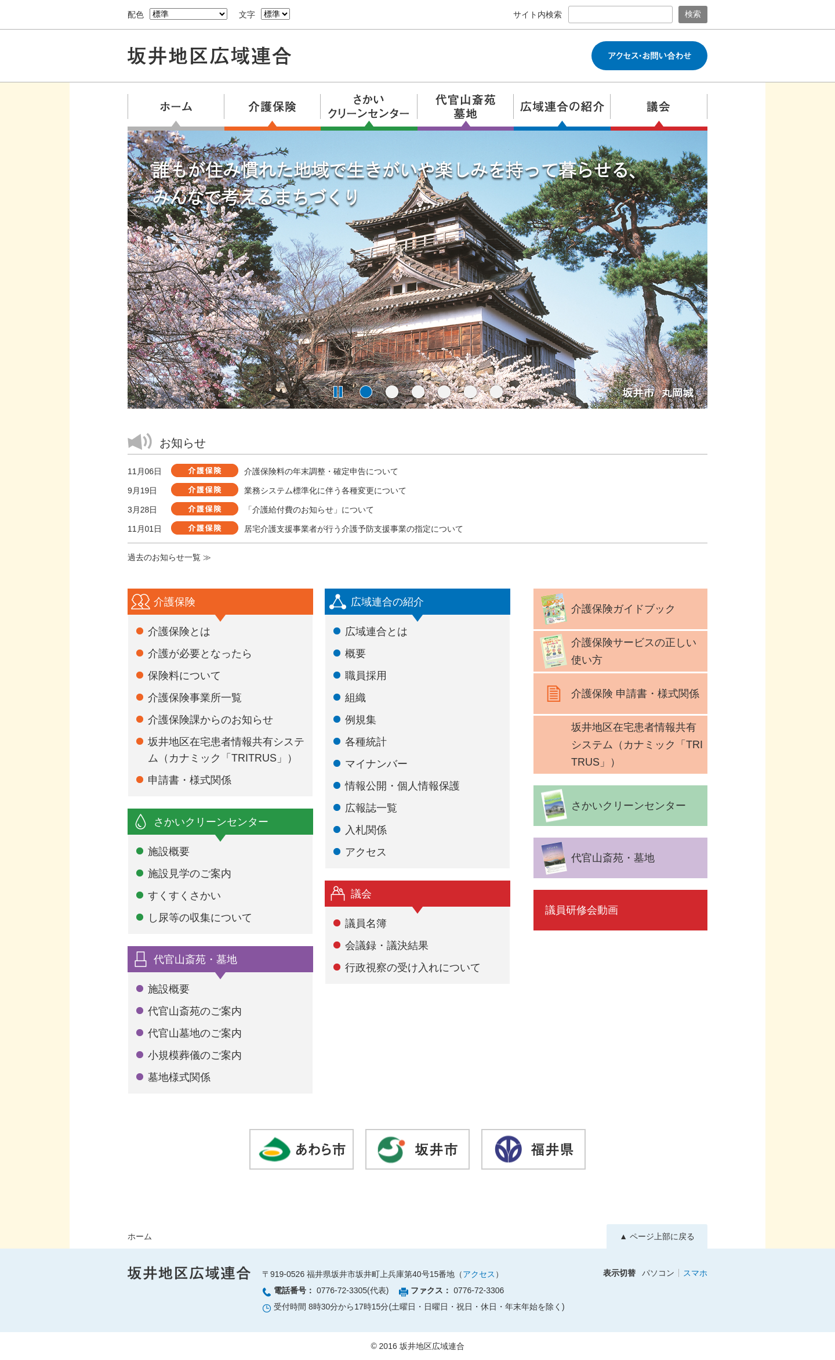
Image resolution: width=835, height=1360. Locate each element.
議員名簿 (366, 923)
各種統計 (366, 742)
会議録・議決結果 (387, 945)
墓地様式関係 (179, 1077)
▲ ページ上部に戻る (657, 1236)
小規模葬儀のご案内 (195, 1055)
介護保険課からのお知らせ (210, 720)
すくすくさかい (184, 895)
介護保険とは (179, 631)
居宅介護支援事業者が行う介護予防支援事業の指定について (353, 528)
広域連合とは (376, 631)
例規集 (360, 720)
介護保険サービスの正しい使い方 (616, 651)
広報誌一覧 (371, 808)
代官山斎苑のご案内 (195, 1011)
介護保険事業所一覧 (195, 698)
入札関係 (366, 830)
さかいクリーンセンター (211, 822)
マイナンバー (376, 764)
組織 (355, 698)
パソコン (658, 1273)
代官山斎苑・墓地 (195, 959)
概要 (355, 653)
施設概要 (169, 851)
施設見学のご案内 (189, 873)
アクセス (366, 852)
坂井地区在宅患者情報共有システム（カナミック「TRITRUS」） (637, 745)
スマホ (695, 1273)
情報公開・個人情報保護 (402, 786)
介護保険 (174, 602)
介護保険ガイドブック (606, 608)
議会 (361, 894)
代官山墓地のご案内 (195, 1033)
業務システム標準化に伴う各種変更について (325, 490)
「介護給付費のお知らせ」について (309, 509)
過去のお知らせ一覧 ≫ (169, 557)
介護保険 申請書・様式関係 (617, 693)
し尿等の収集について (200, 917)
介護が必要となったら (200, 653)
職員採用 (366, 675)
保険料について (184, 675)
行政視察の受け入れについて (413, 967)
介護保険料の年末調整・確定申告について (321, 471)
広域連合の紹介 (387, 602)
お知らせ (182, 443)
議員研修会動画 (581, 910)
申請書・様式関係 (189, 780)
